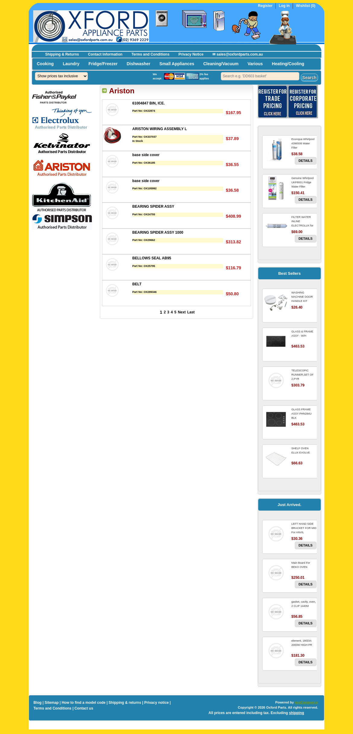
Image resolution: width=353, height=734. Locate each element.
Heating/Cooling (288, 63)
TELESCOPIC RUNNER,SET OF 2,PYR (302, 374)
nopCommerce (306, 702)
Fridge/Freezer (102, 63)
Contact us (84, 708)
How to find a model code (83, 702)
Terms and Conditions (151, 54)
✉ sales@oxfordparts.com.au (237, 54)
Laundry (71, 63)
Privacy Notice (191, 54)
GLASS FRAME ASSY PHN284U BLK (301, 413)
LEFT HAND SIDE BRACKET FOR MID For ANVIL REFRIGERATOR (303, 530)
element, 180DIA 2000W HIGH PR (301, 642)
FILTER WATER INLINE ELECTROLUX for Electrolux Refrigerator (302, 226)
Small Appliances (176, 63)
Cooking (45, 63)
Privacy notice (156, 702)
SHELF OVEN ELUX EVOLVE (300, 450)
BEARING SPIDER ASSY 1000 (157, 232)
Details (306, 160)
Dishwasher (139, 63)
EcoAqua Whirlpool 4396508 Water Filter (303, 143)
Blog (37, 702)
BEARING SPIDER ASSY (153, 206)
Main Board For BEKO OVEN (300, 565)
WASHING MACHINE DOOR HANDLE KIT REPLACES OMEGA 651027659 (303, 301)
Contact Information (105, 54)
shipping (296, 713)
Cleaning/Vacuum (221, 63)
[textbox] (260, 76)
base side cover (146, 155)
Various (255, 63)
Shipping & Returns (62, 54)
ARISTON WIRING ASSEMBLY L (159, 129)
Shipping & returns (125, 702)
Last (191, 312)
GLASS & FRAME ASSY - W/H (302, 333)
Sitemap (52, 702)
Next (182, 312)
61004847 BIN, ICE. (148, 103)
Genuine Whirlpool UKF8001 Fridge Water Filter (302, 182)
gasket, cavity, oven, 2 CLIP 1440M (303, 603)
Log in (284, 6)
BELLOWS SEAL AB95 (151, 258)
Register (265, 6)
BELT (137, 284)
